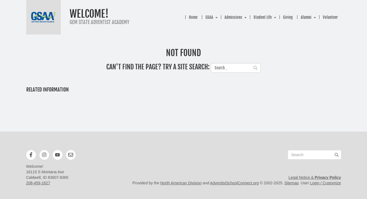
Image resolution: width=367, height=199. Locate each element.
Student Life (263, 17)
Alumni (306, 17)
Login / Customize (325, 183)
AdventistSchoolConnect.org (234, 183)
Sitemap (291, 183)
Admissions (233, 17)
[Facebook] (31, 154)
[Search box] (314, 154)
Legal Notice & (315, 177)
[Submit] (336, 154)
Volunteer (330, 17)
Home (193, 17)
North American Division (181, 183)
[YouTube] (57, 154)
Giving (288, 17)
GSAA (209, 17)
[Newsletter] (70, 154)
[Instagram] (44, 154)
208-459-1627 (38, 183)
